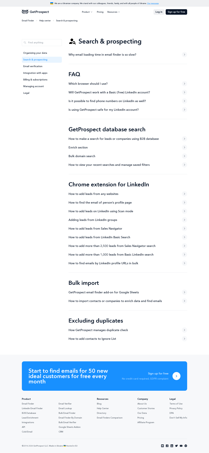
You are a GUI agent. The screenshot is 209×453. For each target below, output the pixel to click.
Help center (45, 20)
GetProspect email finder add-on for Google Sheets (128, 292)
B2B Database (29, 413)
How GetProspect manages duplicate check (128, 330)
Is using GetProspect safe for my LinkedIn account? (128, 109)
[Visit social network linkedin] (171, 446)
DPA (172, 413)
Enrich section (128, 147)
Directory (101, 413)
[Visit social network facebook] (167, 446)
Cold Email (27, 432)
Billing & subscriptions (35, 79)
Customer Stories (146, 408)
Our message (153, 3)
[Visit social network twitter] (176, 446)
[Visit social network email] (162, 446)
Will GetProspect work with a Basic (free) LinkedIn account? (128, 92)
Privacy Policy (176, 408)
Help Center (103, 408)
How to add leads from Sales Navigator (128, 228)
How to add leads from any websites (128, 194)
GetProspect (35, 12)
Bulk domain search (128, 156)
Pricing (100, 12)
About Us (142, 404)
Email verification (32, 66)
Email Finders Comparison (109, 418)
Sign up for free (176, 12)
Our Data (142, 413)
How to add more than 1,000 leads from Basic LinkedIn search (128, 254)
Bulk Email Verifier (67, 422)
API (23, 427)
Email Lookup (65, 408)
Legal (26, 93)
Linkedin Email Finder (32, 408)
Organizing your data (35, 53)
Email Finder (28, 20)
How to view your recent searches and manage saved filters (128, 165)
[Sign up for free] (176, 376)
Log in (159, 12)
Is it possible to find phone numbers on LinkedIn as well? (128, 101)
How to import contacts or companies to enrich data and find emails (128, 301)
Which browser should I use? (128, 83)
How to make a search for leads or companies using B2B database (128, 139)
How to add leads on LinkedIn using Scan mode (128, 211)
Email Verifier (65, 404)
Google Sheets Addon (70, 427)
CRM (61, 432)
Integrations (28, 422)
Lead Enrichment (30, 418)
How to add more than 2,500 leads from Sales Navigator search (128, 246)
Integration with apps (35, 73)
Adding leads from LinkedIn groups (128, 220)
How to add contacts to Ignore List (128, 338)
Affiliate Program (145, 422)
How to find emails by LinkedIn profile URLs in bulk (128, 263)
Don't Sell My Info (178, 418)
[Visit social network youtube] (181, 446)
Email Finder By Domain (70, 418)
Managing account (33, 86)
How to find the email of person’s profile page (128, 202)
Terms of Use (176, 404)
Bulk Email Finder (67, 413)
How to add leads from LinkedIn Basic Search (128, 237)
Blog (99, 404)
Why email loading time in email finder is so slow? (128, 54)
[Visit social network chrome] (185, 446)
